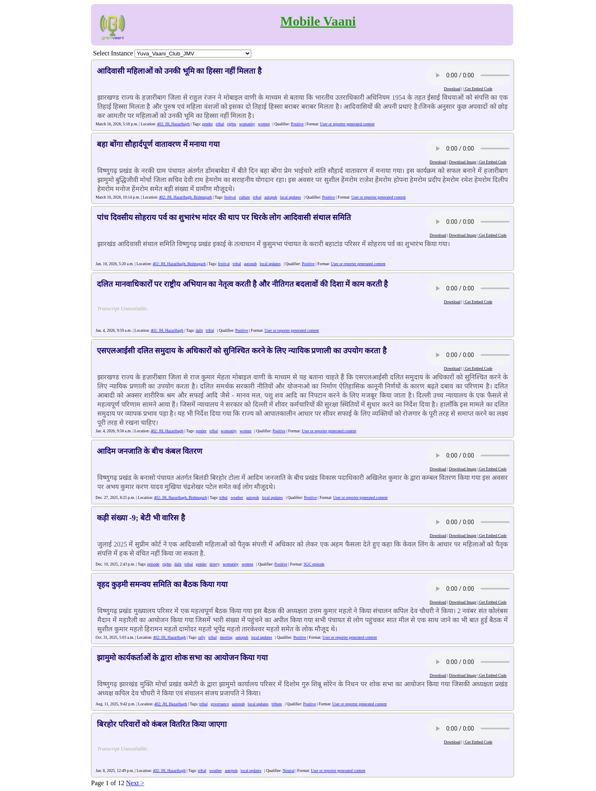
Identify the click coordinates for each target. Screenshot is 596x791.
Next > (135, 782)
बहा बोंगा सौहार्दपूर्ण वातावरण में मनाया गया (158, 144)
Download (452, 88)
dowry (214, 564)
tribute (277, 704)
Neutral (289, 770)
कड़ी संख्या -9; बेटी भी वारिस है (141, 517)
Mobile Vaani (318, 21)
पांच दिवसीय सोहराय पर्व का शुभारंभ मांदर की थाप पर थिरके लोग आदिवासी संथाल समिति (224, 217)
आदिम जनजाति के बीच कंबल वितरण (149, 451)
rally (202, 637)
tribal (220, 124)
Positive (297, 124)
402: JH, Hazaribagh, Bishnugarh (185, 197)
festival (230, 197)
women (263, 124)
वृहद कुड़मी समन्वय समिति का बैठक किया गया (162, 584)
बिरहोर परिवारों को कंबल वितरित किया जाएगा (162, 724)
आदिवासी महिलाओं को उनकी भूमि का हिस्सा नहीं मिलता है (179, 71)
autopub (270, 197)
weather (237, 497)
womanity (247, 124)
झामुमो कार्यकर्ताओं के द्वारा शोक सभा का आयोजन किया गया (182, 657)
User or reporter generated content (347, 124)
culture (244, 197)
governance (220, 704)
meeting (226, 637)
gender (207, 124)
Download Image (462, 162)
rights (231, 124)
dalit (199, 330)
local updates (290, 197)
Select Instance (113, 53)
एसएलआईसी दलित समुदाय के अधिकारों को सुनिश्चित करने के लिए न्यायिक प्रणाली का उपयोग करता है (242, 350)
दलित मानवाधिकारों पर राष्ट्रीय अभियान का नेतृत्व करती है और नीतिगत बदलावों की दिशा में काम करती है (242, 284)
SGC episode (314, 564)
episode (153, 564)
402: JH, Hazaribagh (173, 124)
